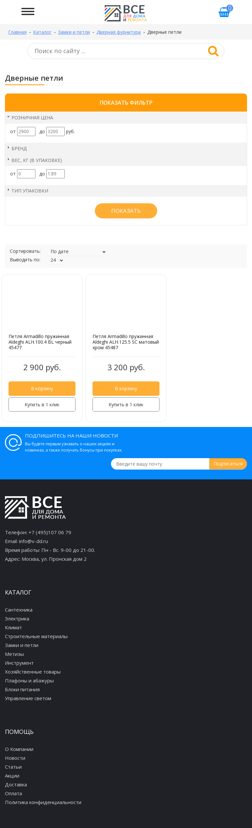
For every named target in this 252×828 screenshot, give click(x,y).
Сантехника (18, 609)
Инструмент (19, 662)
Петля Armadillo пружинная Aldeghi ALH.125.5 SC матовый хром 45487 (126, 342)
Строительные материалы (36, 636)
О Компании (19, 749)
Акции (12, 775)
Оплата (13, 793)
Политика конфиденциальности (43, 802)
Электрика (17, 618)
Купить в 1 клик (42, 404)
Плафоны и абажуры (29, 680)
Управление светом (28, 698)
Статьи (13, 766)
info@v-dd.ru (33, 541)
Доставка (16, 784)
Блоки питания (22, 689)
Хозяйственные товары (33, 671)
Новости (15, 758)
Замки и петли (21, 645)
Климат (13, 627)
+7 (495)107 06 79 (50, 532)
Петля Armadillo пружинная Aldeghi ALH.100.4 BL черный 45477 (40, 342)
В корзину (42, 388)
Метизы (14, 654)
